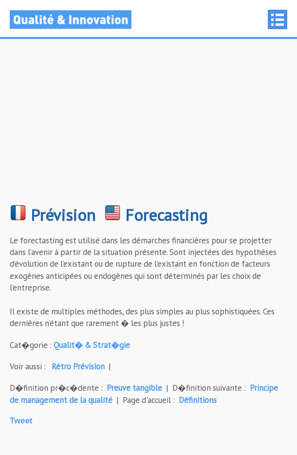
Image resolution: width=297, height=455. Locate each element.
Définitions (198, 400)
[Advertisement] (148, 126)
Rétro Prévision (78, 366)
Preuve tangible (134, 387)
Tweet (21, 420)
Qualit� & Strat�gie (92, 345)
